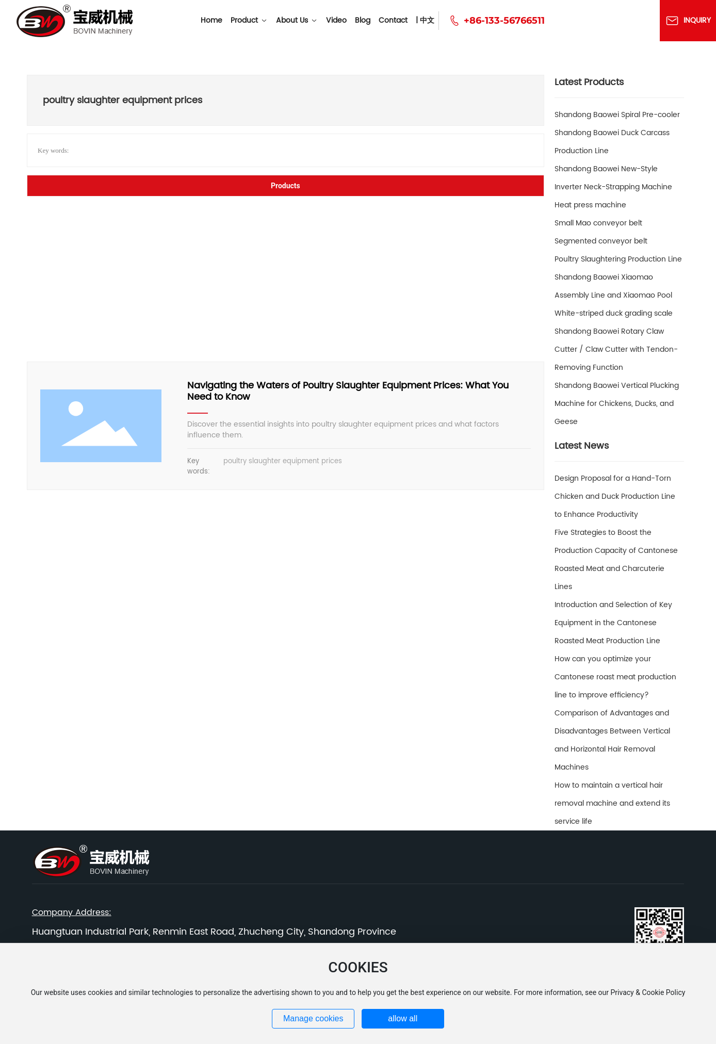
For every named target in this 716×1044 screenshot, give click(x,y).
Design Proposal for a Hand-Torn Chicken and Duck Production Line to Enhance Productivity (615, 496)
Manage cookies (313, 1018)
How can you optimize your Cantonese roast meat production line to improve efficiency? (615, 677)
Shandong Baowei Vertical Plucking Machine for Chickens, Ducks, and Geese (617, 404)
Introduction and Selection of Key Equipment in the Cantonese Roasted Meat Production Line (613, 623)
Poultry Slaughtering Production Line (618, 259)
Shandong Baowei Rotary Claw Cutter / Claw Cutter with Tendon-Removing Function (616, 349)
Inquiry (697, 20)
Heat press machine (590, 205)
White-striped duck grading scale (614, 313)
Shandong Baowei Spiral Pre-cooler (617, 115)
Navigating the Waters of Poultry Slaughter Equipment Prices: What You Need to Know (348, 391)
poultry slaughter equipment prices (282, 461)
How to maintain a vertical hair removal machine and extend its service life (612, 803)
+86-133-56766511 (497, 20)
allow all (402, 1018)
